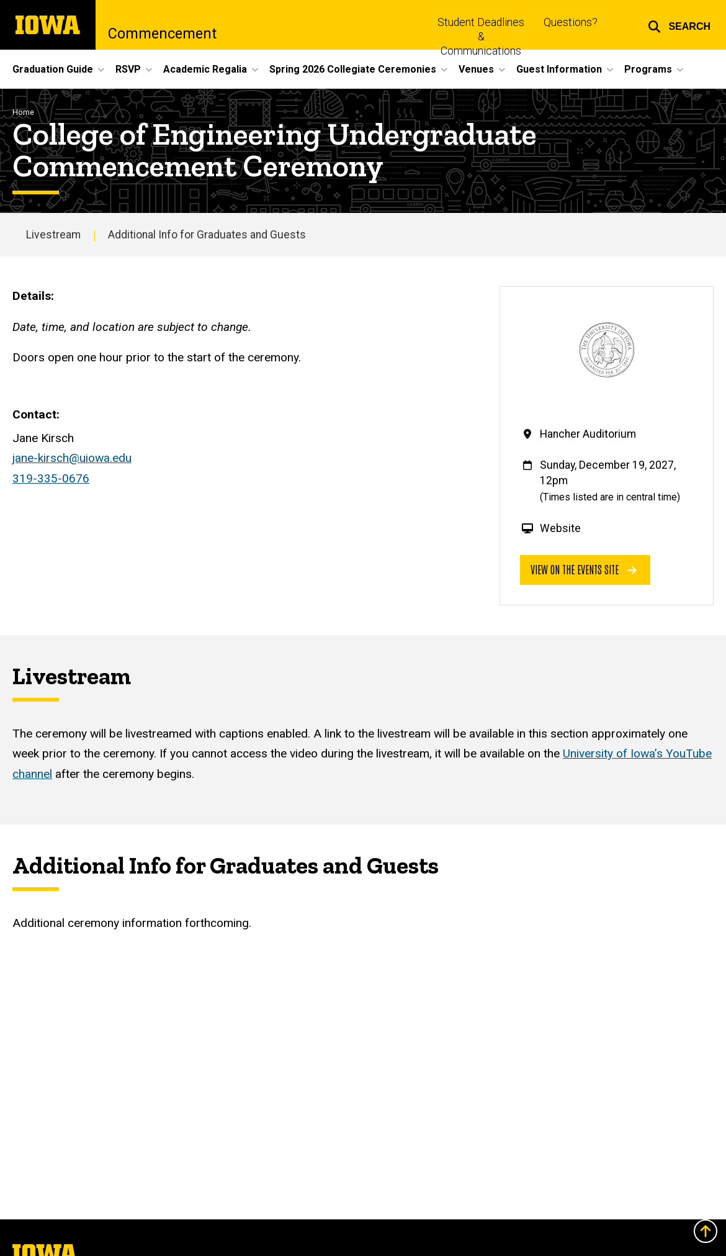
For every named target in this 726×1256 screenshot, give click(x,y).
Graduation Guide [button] (52, 69)
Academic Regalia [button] (205, 69)
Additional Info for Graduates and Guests (207, 234)
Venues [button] (476, 69)
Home (23, 112)
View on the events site (584, 569)
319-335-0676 (50, 478)
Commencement (162, 34)
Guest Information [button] (559, 69)
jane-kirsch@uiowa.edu (72, 458)
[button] (679, 25)
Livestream (53, 234)
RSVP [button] (128, 69)
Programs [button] (648, 69)
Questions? (571, 22)
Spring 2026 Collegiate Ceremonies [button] (352, 69)
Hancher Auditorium (588, 434)
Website (560, 528)
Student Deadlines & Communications (480, 36)
